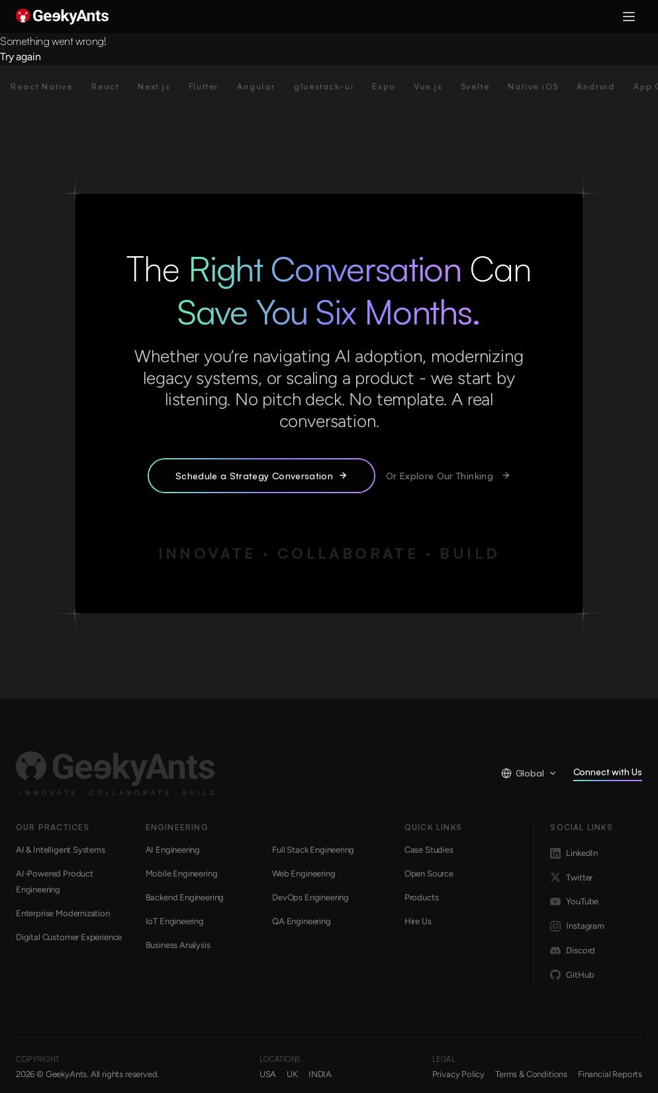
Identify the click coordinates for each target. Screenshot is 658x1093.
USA (267, 1074)
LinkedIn (574, 853)
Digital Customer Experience (69, 937)
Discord (572, 950)
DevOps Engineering (310, 897)
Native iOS (545, 86)
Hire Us (418, 921)
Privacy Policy (458, 1074)
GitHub (572, 975)
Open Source (428, 874)
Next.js (166, 86)
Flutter (216, 86)
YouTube (574, 901)
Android (608, 86)
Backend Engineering (185, 897)
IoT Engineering (175, 921)
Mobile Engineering (182, 874)
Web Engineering (303, 874)
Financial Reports (610, 1074)
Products (421, 897)
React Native (54, 86)
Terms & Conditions (531, 1074)
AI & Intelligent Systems (60, 850)
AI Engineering (173, 850)
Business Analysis (178, 945)
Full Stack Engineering (313, 850)
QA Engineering (301, 921)
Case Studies (428, 850)
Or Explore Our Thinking (448, 475)
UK (292, 1074)
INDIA (320, 1074)
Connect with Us (607, 774)
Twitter (571, 878)
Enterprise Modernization (63, 913)
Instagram (577, 926)
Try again (20, 56)
